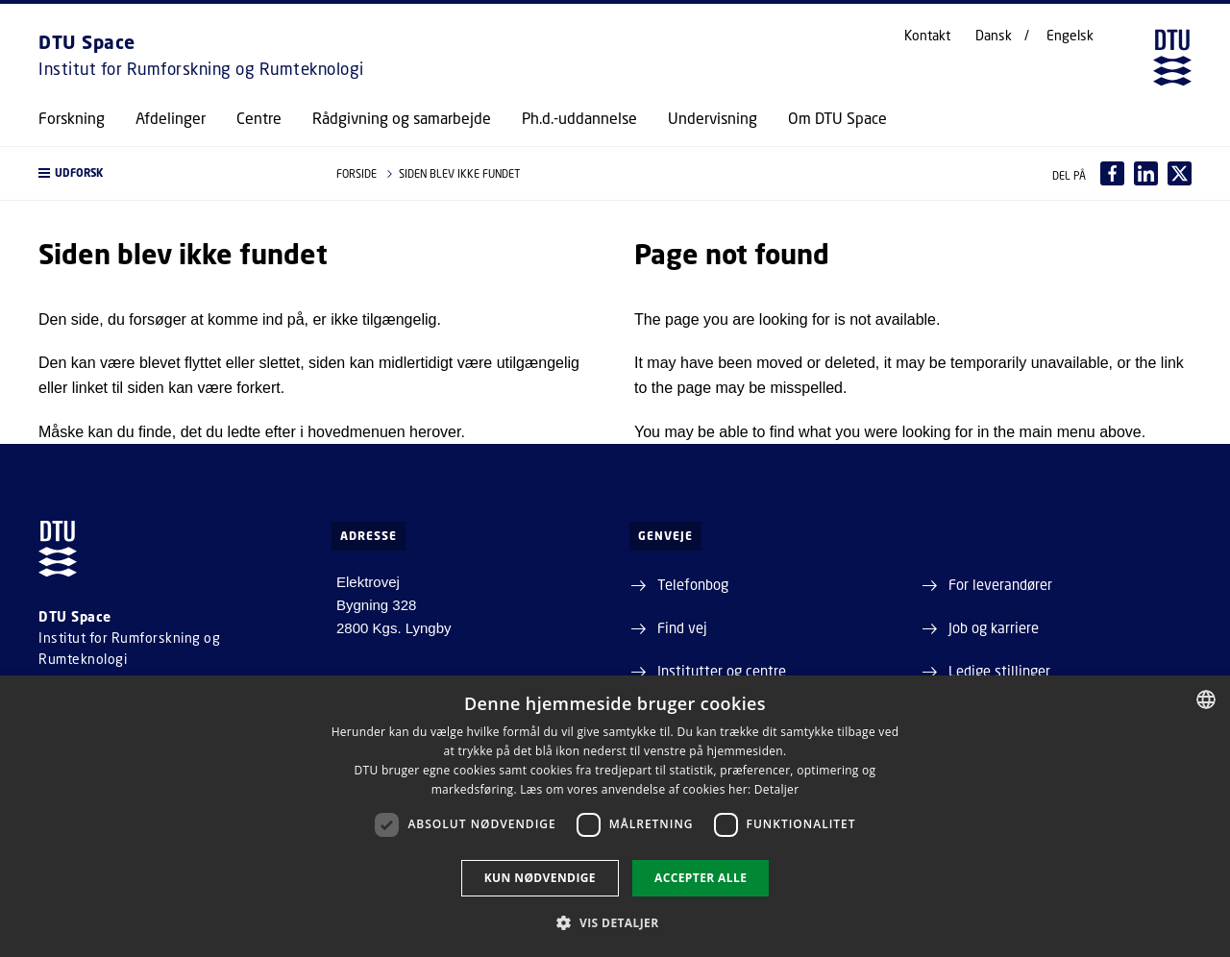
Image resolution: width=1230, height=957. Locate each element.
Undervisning (712, 118)
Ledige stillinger (999, 670)
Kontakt (927, 35)
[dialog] (615, 816)
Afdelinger (170, 118)
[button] (168, 173)
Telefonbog (692, 584)
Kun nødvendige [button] (540, 878)
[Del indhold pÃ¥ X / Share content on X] (1180, 173)
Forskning (71, 118)
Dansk (993, 35)
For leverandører (1000, 584)
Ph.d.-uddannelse (579, 118)
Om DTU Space (837, 118)
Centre (259, 118)
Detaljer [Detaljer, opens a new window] (777, 789)
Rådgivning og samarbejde (401, 118)
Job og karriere (993, 627)
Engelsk (1070, 35)
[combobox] (1206, 699)
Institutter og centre (721, 670)
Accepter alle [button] (700, 878)
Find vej (682, 627)
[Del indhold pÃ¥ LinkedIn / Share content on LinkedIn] (1146, 173)
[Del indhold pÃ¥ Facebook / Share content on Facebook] (1112, 173)
